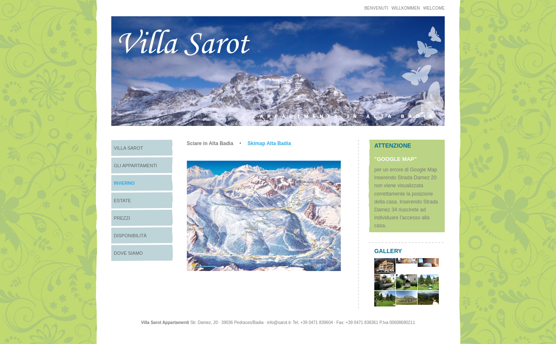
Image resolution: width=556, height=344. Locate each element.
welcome (434, 8)
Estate (122, 200)
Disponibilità (130, 235)
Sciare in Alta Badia (210, 143)
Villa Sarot (128, 148)
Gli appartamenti (135, 165)
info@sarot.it (279, 322)
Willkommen (405, 8)
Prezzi (122, 218)
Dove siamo (128, 253)
